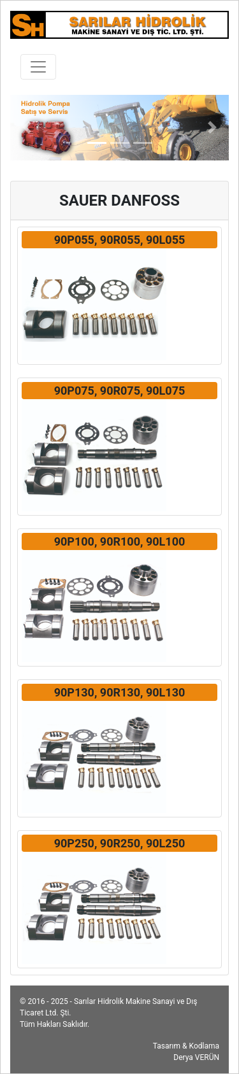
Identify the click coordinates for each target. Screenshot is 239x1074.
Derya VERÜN (196, 1057)
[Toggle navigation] (38, 67)
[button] (26, 127)
